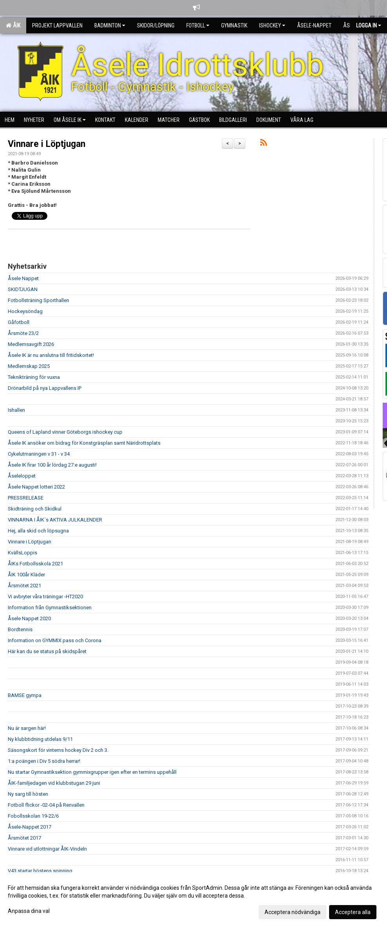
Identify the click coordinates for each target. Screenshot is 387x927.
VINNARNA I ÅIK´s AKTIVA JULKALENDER (55, 520)
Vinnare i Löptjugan (46, 144)
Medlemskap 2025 (29, 366)
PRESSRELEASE (25, 498)
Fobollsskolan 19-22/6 (33, 816)
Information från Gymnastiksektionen (50, 607)
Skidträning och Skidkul (34, 509)
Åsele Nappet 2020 (29, 618)
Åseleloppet (22, 476)
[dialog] (193, 899)
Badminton (109, 25)
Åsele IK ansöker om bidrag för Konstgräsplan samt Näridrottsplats (84, 443)
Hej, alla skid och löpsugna (38, 531)
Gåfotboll (18, 322)
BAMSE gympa (24, 695)
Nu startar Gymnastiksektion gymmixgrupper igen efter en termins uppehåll (92, 772)
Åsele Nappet (23, 278)
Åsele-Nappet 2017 (29, 827)
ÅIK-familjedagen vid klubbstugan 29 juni (54, 783)
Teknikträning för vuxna (34, 377)
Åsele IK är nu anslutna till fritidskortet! (51, 355)
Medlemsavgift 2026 (31, 344)
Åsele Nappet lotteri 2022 (36, 487)
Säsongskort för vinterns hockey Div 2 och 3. (58, 750)
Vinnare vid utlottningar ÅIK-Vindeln (47, 849)
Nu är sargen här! (27, 728)
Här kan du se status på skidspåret (47, 651)
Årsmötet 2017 (24, 838)
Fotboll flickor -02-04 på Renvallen (46, 805)
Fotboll (197, 25)
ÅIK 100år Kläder (26, 575)
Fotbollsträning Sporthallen (38, 300)
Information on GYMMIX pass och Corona (54, 640)
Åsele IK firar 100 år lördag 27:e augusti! (52, 465)
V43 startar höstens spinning (40, 871)
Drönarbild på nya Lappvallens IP (44, 388)
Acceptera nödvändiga (292, 912)
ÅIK (13, 25)
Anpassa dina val (29, 911)
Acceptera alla (353, 912)
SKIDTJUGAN (23, 289)
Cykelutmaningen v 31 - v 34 (39, 454)
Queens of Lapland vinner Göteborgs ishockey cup (65, 432)
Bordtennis (20, 629)
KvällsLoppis (22, 553)
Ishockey (272, 25)
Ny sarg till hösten (28, 794)
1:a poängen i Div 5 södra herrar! (44, 761)
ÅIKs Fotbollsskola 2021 (35, 564)
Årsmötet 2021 (24, 585)
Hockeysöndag (25, 311)
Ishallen (16, 410)
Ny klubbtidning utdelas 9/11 (40, 739)
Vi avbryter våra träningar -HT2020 (45, 596)
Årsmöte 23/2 (23, 333)
